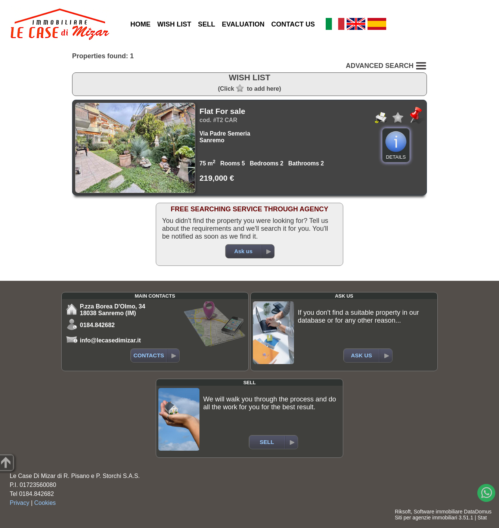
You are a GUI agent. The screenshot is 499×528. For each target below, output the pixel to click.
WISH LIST (174, 24)
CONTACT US (293, 24)
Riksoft (403, 512)
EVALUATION (243, 24)
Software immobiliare (437, 512)
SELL (206, 24)
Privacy (19, 503)
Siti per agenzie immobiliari (426, 518)
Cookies (45, 503)
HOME (140, 24)
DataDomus (478, 512)
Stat (482, 518)
